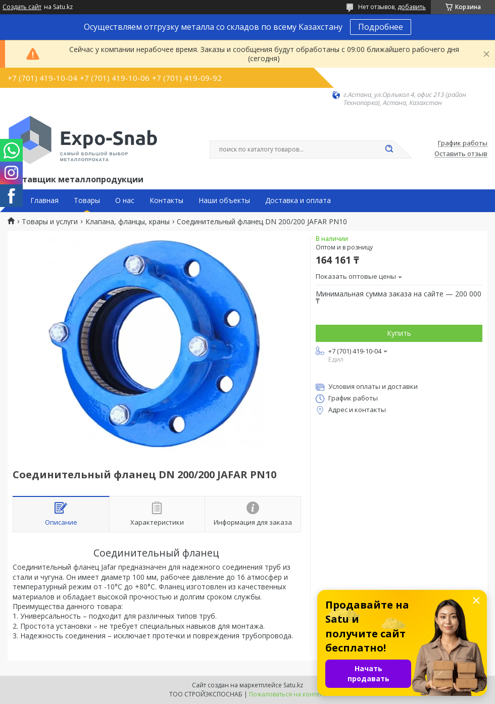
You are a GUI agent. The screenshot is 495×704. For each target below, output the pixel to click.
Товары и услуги (50, 221)
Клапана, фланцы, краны (127, 221)
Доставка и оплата (298, 200)
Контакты (166, 200)
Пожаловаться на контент (287, 694)
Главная (44, 200)
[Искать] (389, 149)
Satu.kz (293, 685)
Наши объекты (224, 200)
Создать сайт (22, 7)
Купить (399, 333)
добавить (412, 7)
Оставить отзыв (460, 154)
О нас (124, 200)
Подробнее (380, 26)
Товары (87, 200)
